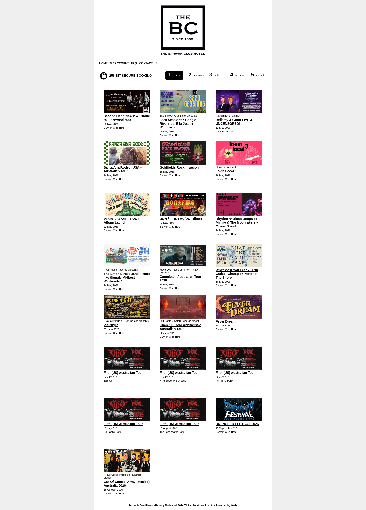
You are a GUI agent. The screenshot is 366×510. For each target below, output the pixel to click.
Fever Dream (226, 321)
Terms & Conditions (141, 505)
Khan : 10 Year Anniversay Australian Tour (180, 327)
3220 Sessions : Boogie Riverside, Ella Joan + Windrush (178, 123)
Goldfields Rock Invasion (179, 167)
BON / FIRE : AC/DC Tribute (181, 219)
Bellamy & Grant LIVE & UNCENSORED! (234, 121)
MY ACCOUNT (119, 63)
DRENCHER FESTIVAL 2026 (237, 424)
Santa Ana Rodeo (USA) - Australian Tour (123, 169)
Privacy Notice (164, 505)
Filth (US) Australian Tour (123, 373)
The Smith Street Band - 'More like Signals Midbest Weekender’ (127, 277)
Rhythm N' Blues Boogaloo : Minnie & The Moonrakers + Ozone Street (238, 222)
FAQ (134, 63)
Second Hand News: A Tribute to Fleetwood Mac (127, 118)
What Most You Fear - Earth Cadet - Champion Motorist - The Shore (237, 273)
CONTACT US (148, 63)
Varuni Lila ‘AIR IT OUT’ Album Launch (122, 220)
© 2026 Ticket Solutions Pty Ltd (194, 505)
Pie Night (111, 325)
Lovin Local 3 (226, 171)
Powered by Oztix (226, 505)
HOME (103, 63)
